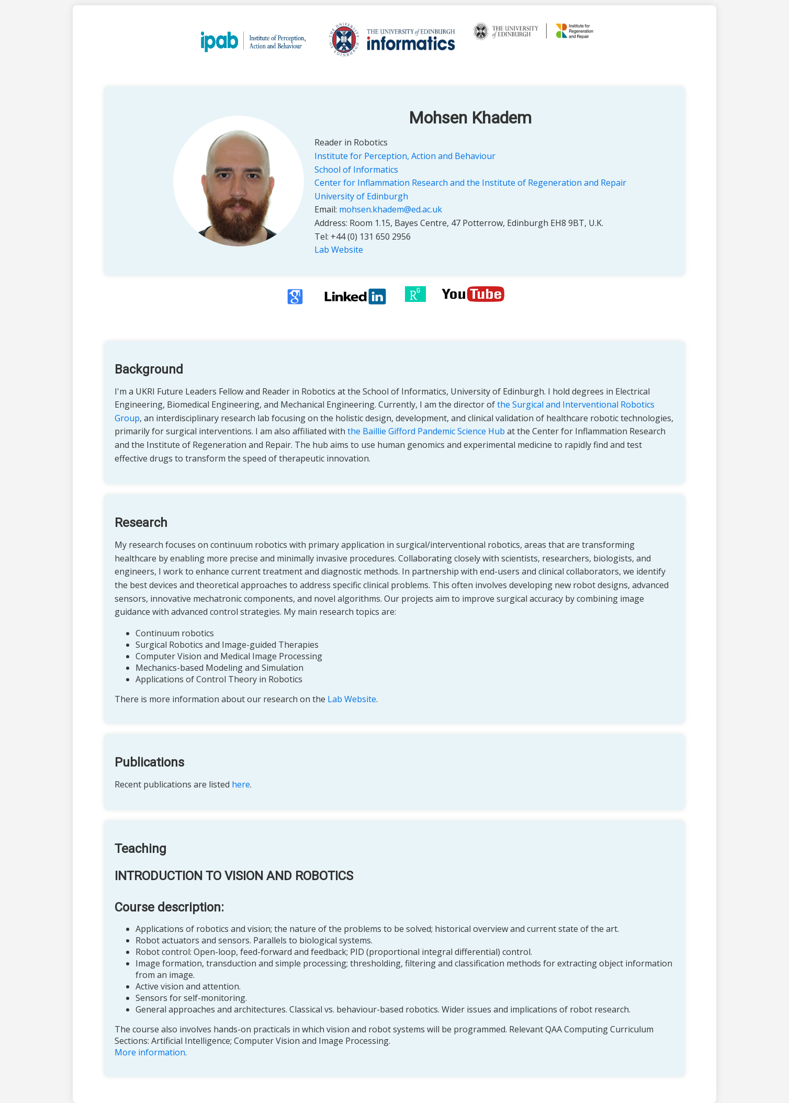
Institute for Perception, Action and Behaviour (404, 156)
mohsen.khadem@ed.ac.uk (390, 209)
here (241, 784)
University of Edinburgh (361, 196)
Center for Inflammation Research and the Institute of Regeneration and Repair (470, 182)
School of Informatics (356, 169)
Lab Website (338, 249)
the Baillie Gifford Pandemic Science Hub (426, 431)
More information (150, 1052)
